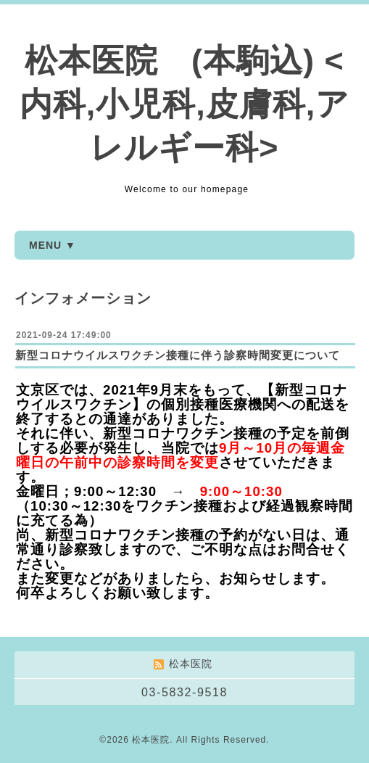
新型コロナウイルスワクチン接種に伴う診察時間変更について (177, 355)
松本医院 (151, 740)
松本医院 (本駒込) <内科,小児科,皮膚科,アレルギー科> (185, 104)
